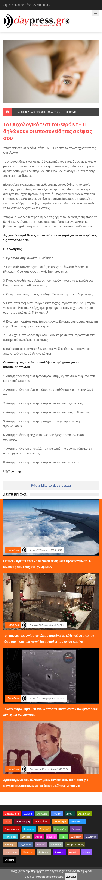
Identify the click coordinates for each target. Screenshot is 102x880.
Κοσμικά (41, 844)
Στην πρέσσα (41, 821)
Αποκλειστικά (12, 829)
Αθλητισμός (84, 813)
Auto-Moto (55, 844)
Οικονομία (42, 813)
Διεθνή (69, 813)
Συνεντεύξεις (77, 821)
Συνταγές (91, 836)
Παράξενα (70, 112)
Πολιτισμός (10, 836)
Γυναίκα (51, 836)
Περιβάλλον (60, 829)
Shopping (9, 859)
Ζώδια (86, 852)
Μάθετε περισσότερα (50, 876)
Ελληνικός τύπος (75, 844)
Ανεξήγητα (43, 852)
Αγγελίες (73, 852)
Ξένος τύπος (11, 852)
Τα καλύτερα (59, 821)
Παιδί (63, 836)
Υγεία (7, 821)
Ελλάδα (28, 813)
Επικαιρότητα (12, 813)
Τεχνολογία (25, 844)
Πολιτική (57, 813)
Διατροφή (76, 836)
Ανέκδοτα (59, 852)
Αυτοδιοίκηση (23, 821)
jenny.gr (17, 471)
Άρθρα (38, 836)
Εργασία (25, 836)
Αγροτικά (44, 829)
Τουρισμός (29, 829)
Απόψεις (76, 829)
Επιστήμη (10, 844)
